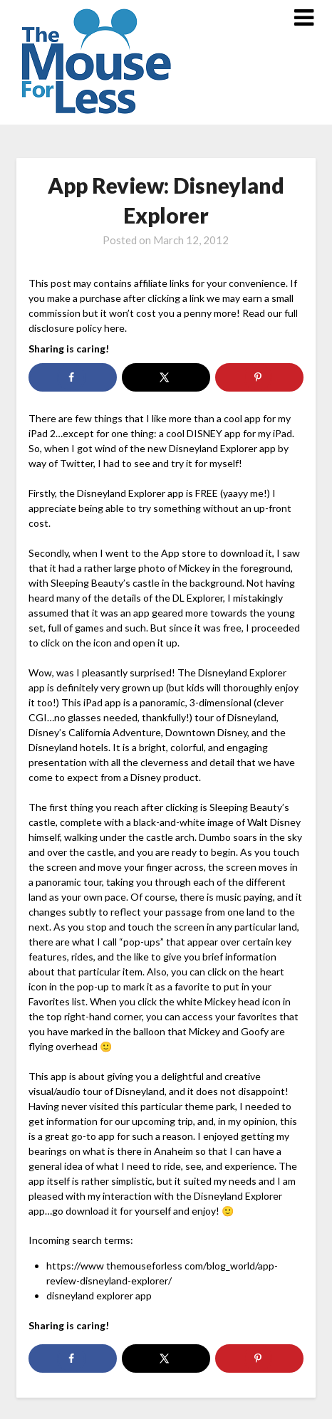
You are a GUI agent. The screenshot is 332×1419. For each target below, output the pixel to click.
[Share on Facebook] (72, 377)
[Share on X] (165, 377)
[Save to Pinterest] (259, 377)
